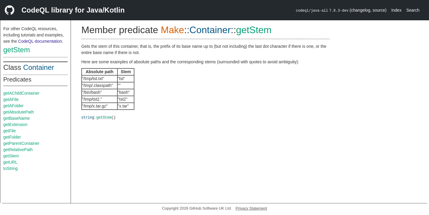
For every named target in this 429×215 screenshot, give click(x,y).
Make (172, 29)
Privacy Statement (251, 208)
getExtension (15, 124)
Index (396, 10)
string (87, 117)
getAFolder (13, 105)
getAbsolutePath (18, 112)
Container (38, 67)
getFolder (12, 137)
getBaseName (16, 118)
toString (10, 168)
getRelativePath (18, 149)
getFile (9, 130)
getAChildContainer (21, 93)
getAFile (10, 99)
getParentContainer (21, 143)
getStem (16, 50)
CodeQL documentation (40, 41)
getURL (10, 162)
